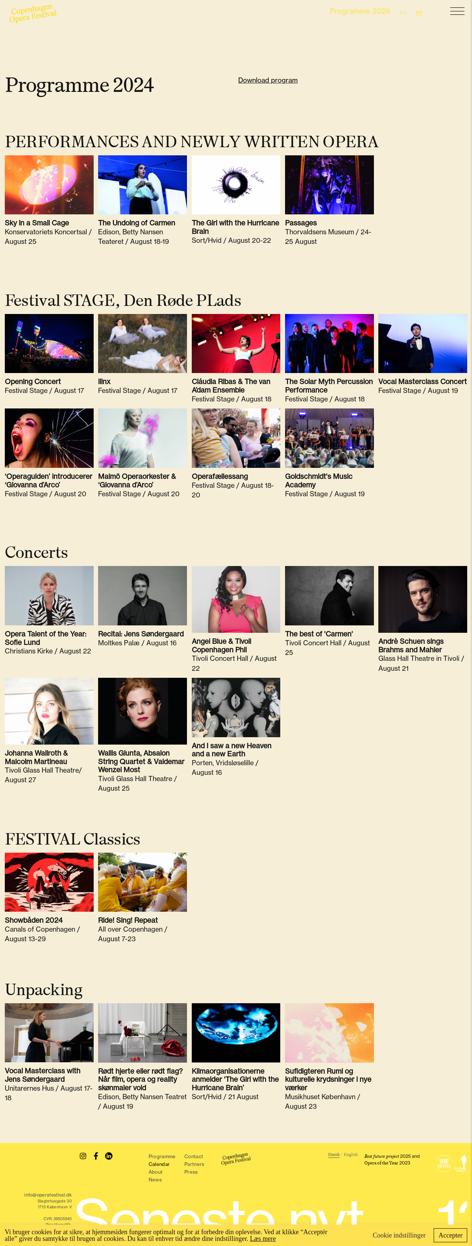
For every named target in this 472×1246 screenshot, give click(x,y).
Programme (162, 1156)
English (351, 1154)
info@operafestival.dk (48, 1195)
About (156, 1172)
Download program (268, 80)
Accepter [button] (450, 1235)
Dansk (334, 1154)
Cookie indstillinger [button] (399, 1235)
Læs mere (263, 1238)
